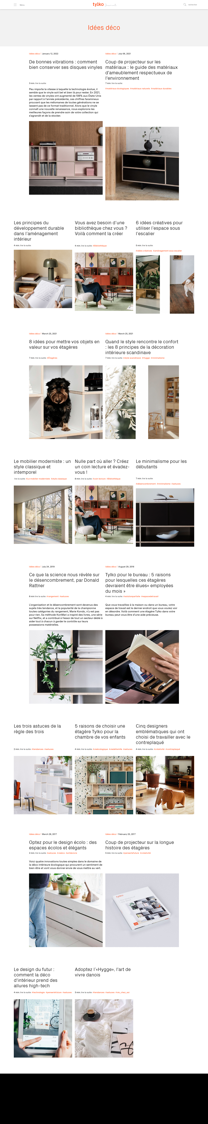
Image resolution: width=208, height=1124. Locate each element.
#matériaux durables (161, 88)
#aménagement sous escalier (167, 250)
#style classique (59, 478)
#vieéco (61, 853)
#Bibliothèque (100, 245)
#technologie (38, 992)
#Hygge (146, 358)
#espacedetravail (149, 596)
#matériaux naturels (140, 88)
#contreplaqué (173, 749)
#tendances (37, 749)
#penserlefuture (131, 853)
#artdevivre (71, 853)
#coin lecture (99, 478)
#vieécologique (100, 749)
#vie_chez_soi (122, 992)
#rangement (53, 596)
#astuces (176, 483)
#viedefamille (115, 749)
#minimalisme (157, 358)
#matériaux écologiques (117, 88)
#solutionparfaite (131, 596)
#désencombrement (146, 483)
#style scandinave (132, 358)
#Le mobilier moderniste (38, 478)
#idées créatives (144, 250)
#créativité (159, 749)
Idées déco (34, 53)
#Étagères (52, 358)
